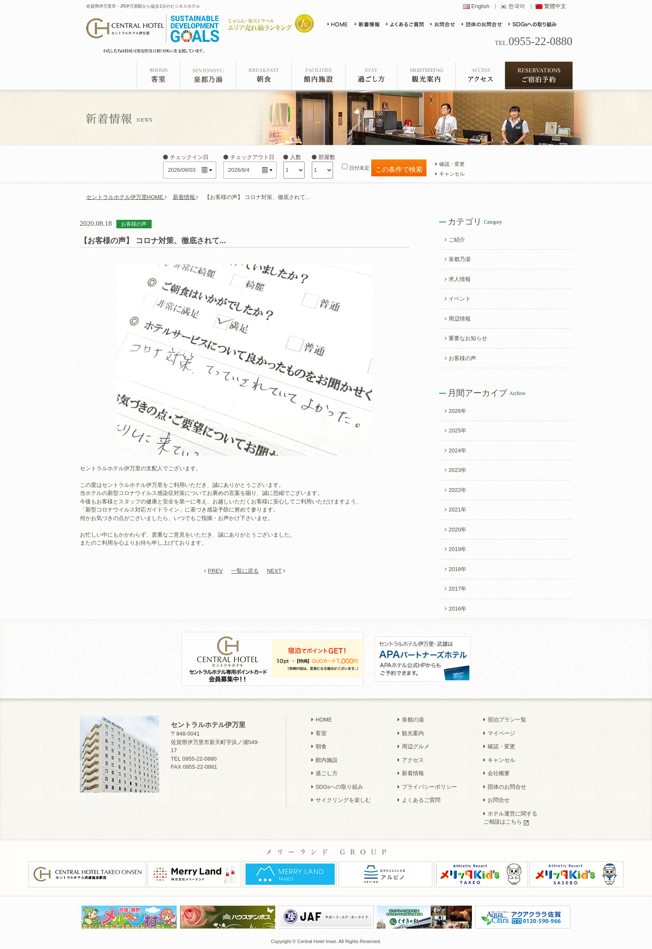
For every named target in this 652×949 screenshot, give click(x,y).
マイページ (499, 733)
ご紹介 (455, 239)
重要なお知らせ (466, 338)
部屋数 (323, 157)
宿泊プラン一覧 (504, 719)
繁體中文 (555, 6)
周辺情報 (458, 318)
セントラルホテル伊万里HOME (126, 197)
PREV (213, 571)
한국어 (516, 6)
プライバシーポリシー (427, 787)
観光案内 (411, 733)
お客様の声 (460, 358)
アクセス (411, 760)
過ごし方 (324, 773)
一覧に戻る (245, 571)
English (480, 6)
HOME (321, 719)
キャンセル (450, 173)
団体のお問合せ (504, 787)
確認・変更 (450, 164)
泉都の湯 (411, 719)
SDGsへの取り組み (337, 787)
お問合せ (496, 800)
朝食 (319, 746)
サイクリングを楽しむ (341, 800)
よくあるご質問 (419, 800)
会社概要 (496, 773)
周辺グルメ (413, 746)
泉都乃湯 (458, 259)
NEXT (276, 571)
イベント (458, 298)
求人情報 (458, 279)
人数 (292, 157)
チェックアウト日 (248, 157)
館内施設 (324, 760)
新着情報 (186, 197)
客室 (319, 733)
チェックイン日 (186, 157)
